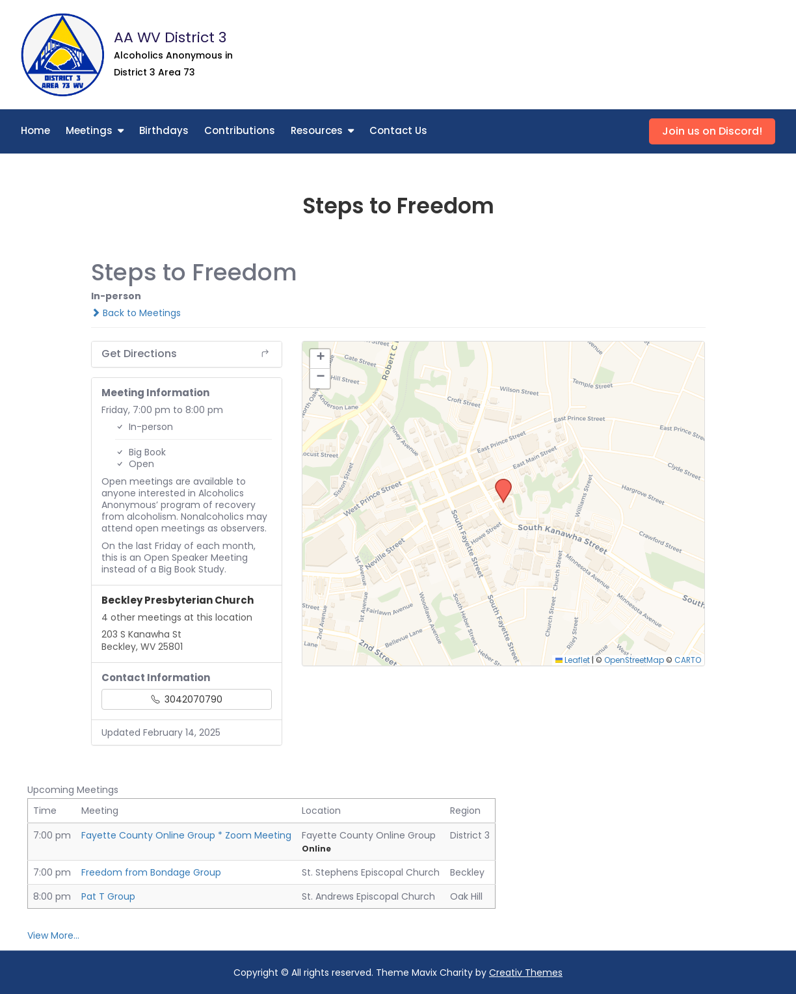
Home (35, 130)
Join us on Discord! (712, 131)
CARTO (687, 660)
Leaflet (572, 660)
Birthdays (164, 130)
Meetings (89, 130)
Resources (317, 130)
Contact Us (398, 130)
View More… (53, 935)
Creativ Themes (526, 972)
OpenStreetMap (634, 660)
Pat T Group (108, 896)
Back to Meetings (136, 312)
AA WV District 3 (170, 37)
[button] (499, 483)
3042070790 (186, 699)
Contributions (239, 130)
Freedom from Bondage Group (151, 872)
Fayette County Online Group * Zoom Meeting (186, 835)
